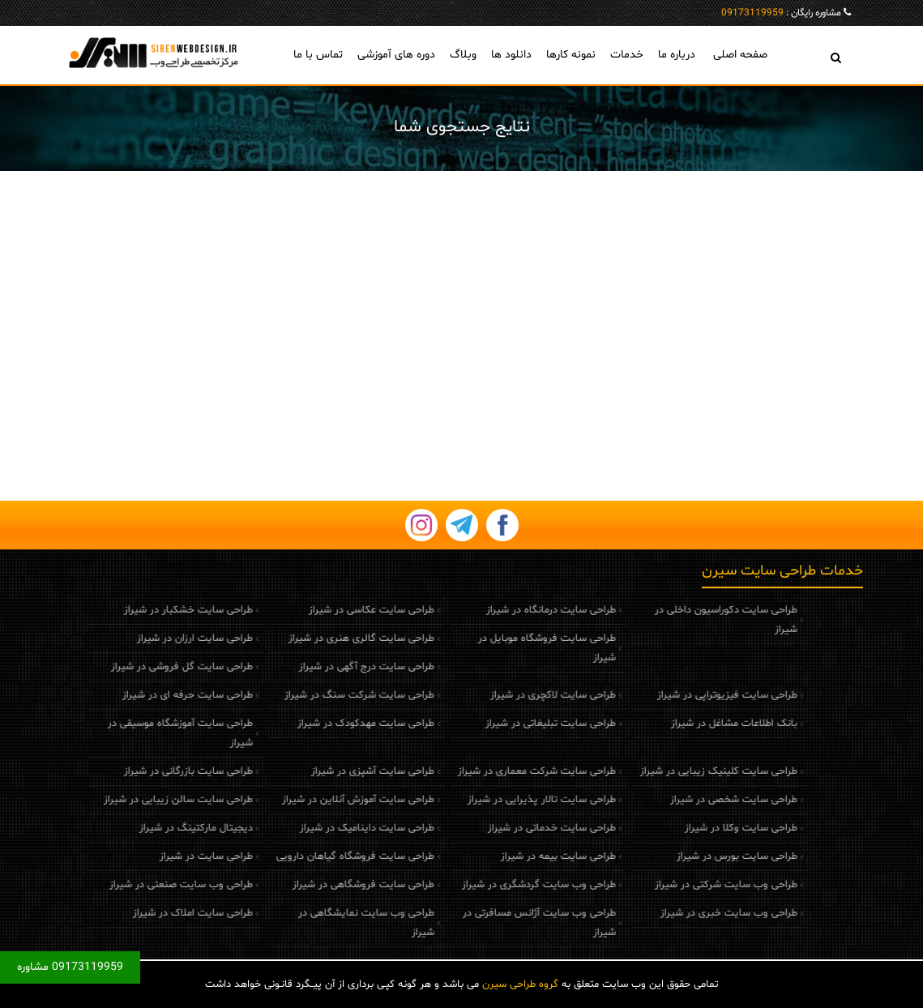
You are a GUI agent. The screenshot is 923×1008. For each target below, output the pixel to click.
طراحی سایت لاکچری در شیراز (512, 695)
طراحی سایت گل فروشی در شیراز (142, 667)
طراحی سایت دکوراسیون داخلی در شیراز (685, 620)
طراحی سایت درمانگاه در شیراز (510, 610)
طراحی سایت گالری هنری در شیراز (322, 638)
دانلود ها (511, 54)
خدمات (626, 54)
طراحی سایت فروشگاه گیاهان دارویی (316, 856)
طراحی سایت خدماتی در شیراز (511, 828)
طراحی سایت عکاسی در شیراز (332, 610)
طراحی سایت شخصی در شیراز (693, 799)
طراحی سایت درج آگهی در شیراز (327, 667)
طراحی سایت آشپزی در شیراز (333, 771)
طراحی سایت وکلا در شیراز (700, 828)
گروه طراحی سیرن (520, 984)
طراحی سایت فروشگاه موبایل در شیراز (506, 648)
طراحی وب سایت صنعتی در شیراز (141, 885)
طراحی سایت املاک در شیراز (153, 913)
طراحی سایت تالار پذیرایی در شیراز (501, 799)
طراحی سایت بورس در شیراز (696, 856)
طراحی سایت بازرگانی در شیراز (148, 771)
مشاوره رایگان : (781, 12)
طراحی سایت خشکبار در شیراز (148, 610)
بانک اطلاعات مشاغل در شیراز (693, 723)
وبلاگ (463, 54)
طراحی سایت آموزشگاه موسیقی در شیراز (140, 733)
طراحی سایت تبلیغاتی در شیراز (510, 723)
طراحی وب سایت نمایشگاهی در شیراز (327, 923)
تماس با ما (318, 54)
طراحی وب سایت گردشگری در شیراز (498, 885)
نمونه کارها (571, 54)
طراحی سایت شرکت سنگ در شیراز (320, 695)
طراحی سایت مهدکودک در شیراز (326, 723)
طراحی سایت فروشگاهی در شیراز (324, 885)
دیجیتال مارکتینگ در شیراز (156, 828)
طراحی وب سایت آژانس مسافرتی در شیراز (498, 923)
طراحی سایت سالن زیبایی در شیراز (138, 799)
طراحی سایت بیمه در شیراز (517, 856)
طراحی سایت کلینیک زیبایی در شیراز (678, 771)
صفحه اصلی (740, 54)
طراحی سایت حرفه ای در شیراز (148, 695)
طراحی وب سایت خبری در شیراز (688, 913)
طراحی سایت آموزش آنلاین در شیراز (318, 799)
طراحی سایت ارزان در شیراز (155, 638)
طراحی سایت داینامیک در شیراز (327, 828)
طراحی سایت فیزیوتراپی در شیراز (687, 695)
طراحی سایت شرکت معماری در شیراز (496, 771)
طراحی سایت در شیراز (166, 856)
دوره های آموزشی (396, 54)
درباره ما (676, 54)
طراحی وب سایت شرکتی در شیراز (685, 885)
